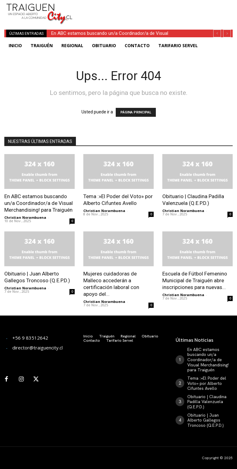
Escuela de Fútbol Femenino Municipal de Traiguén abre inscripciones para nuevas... (194, 280)
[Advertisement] (155, 9)
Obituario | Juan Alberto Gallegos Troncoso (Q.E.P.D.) (208, 411)
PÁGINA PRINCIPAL (135, 112)
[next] (227, 33)
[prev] (217, 33)
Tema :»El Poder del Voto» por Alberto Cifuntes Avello (209, 379)
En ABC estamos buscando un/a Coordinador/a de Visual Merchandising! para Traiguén (38, 203)
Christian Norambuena (25, 217)
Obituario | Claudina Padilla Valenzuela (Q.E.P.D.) (204, 395)
